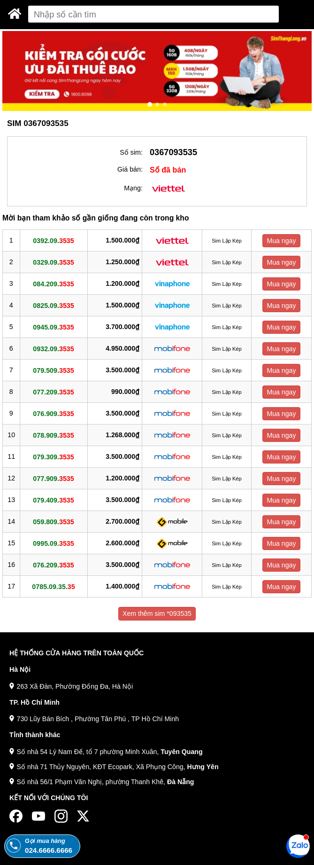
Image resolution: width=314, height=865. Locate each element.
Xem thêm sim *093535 (157, 613)
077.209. (53, 392)
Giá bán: (130, 169)
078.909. (53, 435)
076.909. (53, 413)
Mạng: (133, 188)
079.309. (53, 457)
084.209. (53, 284)
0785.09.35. (53, 586)
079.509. (53, 370)
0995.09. (53, 543)
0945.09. (53, 327)
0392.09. (53, 240)
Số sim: (131, 152)
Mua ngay (281, 240)
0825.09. (53, 305)
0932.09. (53, 349)
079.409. (53, 500)
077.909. (53, 478)
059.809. (53, 522)
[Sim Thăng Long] (14, 14)
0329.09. (53, 262)
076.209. (53, 565)
